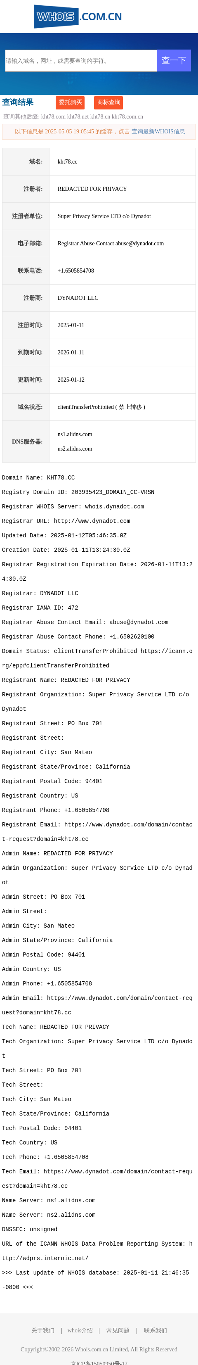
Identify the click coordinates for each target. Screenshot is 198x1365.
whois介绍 (80, 1316)
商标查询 (108, 102)
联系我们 (155, 1316)
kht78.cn (100, 117)
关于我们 (42, 1316)
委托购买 (70, 102)
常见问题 (118, 1316)
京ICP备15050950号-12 (99, 1349)
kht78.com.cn (127, 117)
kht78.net (78, 117)
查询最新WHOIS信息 (158, 131)
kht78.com (53, 117)
